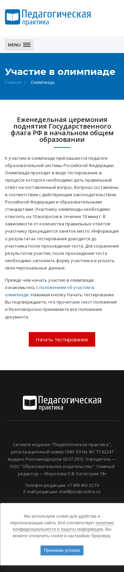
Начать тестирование (62, 339)
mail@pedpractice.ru (80, 491)
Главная (13, 82)
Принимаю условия (62, 550)
